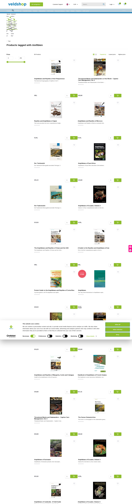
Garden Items (27, 11)
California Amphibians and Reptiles (79, 372)
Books (35, 11)
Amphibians (102, 193)
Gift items (50, 11)
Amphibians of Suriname (44, 327)
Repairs (78, 11)
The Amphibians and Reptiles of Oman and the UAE (109, 149)
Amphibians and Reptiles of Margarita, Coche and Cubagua (108, 238)
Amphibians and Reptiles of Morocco (48, 104)
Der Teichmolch (72, 104)
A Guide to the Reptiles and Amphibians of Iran (45, 194)
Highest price (121, 34)
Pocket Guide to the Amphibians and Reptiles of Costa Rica (79, 194)
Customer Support (58, 4)
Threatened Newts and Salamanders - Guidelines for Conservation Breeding (79, 239)
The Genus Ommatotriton (107, 283)
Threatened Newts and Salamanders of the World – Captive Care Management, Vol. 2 (79, 61)
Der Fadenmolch (41, 148)
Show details (90, 500)
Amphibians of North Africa (45, 417)
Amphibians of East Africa (107, 104)
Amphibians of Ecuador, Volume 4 (47, 372)
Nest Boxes (17, 11)
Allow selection (117, 494)
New (67, 11)
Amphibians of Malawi (105, 461)
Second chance (59, 11)
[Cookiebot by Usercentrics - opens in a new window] (11, 500)
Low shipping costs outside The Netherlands (19, 15)
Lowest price (112, 34)
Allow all (117, 489)
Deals (72, 11)
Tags (9, 20)
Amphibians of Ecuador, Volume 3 (78, 327)
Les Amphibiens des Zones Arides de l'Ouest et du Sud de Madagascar (111, 417)
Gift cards (86, 11)
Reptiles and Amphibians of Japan (109, 59)
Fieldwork (9, 11)
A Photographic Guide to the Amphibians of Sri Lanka (45, 238)
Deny (117, 499)
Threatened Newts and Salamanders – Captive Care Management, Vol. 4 (79, 283)
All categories (36, 4)
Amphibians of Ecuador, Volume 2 (78, 148)
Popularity (103, 34)
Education (42, 11)
